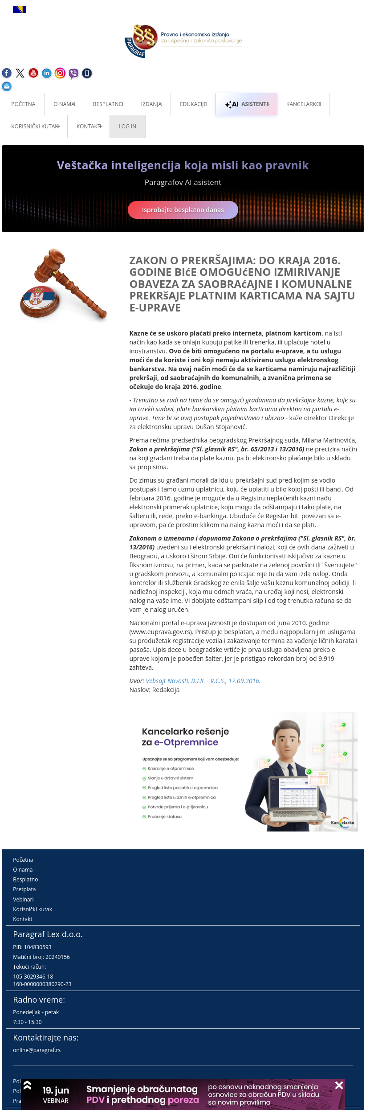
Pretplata (24, 889)
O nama (63, 104)
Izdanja (151, 104)
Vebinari (23, 899)
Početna (23, 104)
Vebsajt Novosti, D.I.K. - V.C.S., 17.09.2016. (203, 680)
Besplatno (108, 104)
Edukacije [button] (193, 104)
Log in (128, 126)
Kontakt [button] (89, 126)
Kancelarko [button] (303, 104)
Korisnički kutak (32, 909)
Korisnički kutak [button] (34, 126)
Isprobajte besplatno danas (183, 209)
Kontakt (22, 919)
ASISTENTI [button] (246, 104)
